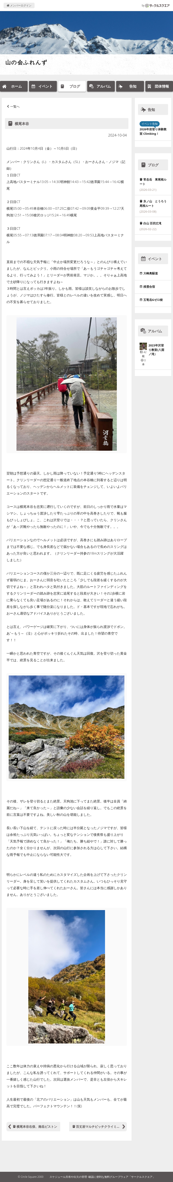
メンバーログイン (19, 5)
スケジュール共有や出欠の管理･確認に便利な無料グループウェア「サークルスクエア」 (102, 1177)
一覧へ (15, 106)
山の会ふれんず (26, 62)
